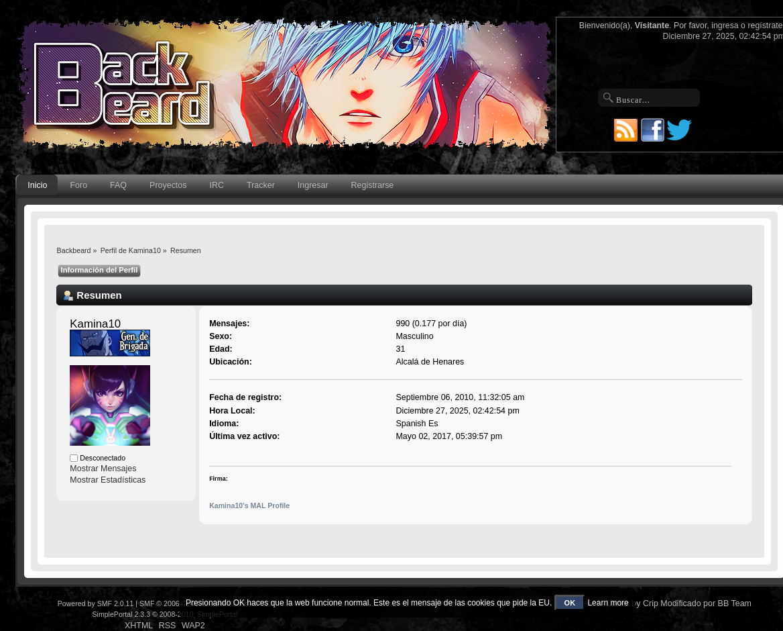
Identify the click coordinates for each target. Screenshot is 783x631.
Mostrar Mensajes (103, 468)
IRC (217, 185)
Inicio (37, 185)
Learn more (607, 603)
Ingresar (313, 185)
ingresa (725, 25)
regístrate (764, 25)
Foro (78, 185)
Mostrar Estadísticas (107, 480)
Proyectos (167, 185)
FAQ (118, 185)
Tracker (261, 185)
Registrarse (372, 185)
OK (570, 603)
